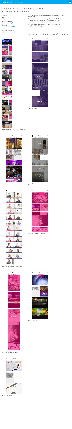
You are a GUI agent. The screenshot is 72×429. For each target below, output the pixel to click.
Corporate (12, 26)
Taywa (12, 2)
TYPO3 (7, 26)
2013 (3, 26)
